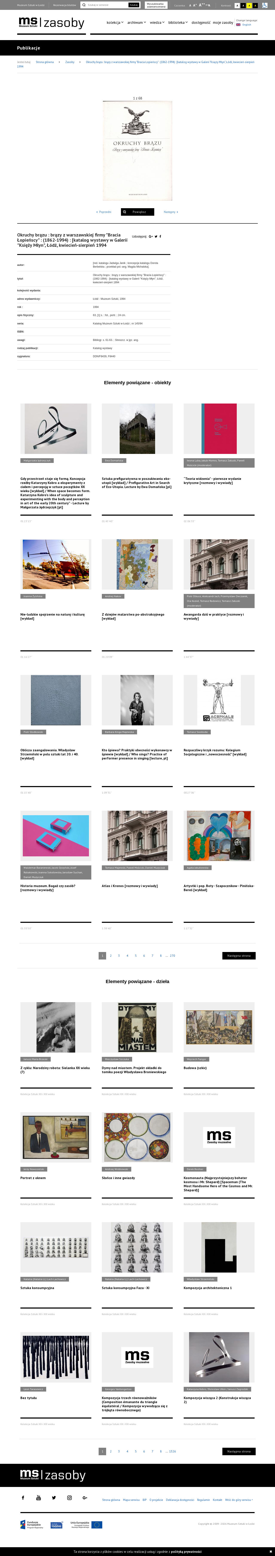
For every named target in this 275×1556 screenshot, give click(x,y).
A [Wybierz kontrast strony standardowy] (237, 5)
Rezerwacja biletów (64, 5)
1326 (172, 1451)
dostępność (201, 22)
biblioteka (176, 22)
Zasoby (70, 62)
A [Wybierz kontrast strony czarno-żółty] (255, 5)
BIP (145, 1500)
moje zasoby (223, 22)
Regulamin (203, 1500)
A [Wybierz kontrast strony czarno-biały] (243, 5)
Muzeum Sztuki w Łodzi (30, 5)
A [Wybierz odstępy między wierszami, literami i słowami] (209, 5)
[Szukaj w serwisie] (104, 5)
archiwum (135, 22)
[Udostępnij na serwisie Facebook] (160, 236)
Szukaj (134, 4)
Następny (172, 212)
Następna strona (239, 956)
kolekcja (113, 22)
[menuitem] (116, 22)
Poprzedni (103, 212)
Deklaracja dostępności (180, 1500)
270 (172, 956)
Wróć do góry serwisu (239, 1500)
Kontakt (217, 1500)
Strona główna (45, 62)
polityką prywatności (186, 1552)
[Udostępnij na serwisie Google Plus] (151, 236)
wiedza (155, 22)
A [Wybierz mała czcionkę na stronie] (190, 5)
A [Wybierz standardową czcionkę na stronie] (195, 5)
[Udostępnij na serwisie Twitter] (156, 236)
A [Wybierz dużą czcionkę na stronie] (202, 5)
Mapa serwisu (131, 1500)
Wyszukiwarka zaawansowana (156, 5)
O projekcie (156, 1500)
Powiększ (139, 212)
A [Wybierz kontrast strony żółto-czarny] (249, 5)
